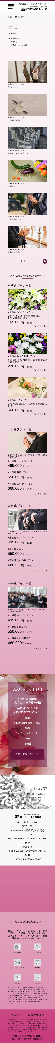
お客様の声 (15, 38)
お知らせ (14, 42)
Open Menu (11, 7)
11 (32, 261)
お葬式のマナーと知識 (19, 45)
